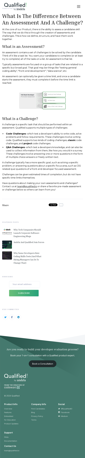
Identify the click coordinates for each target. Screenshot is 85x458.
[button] (78, 6)
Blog (33, 412)
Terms (33, 420)
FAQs (6, 437)
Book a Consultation (42, 363)
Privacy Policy (37, 416)
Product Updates (11, 424)
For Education (10, 420)
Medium (63, 416)
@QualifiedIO (65, 409)
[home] (15, 6)
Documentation (10, 441)
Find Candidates (38, 409)
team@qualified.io (27, 186)
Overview (8, 409)
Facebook (64, 412)
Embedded (8, 416)
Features (8, 412)
